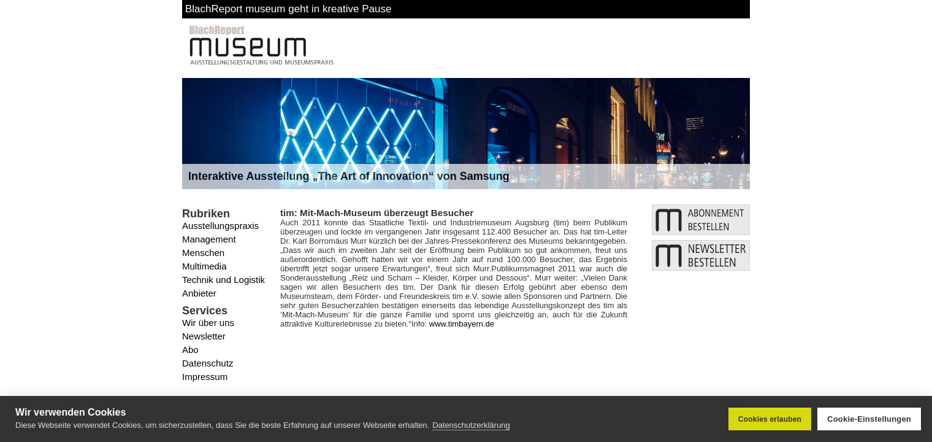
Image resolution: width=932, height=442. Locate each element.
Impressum (204, 376)
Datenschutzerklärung (471, 425)
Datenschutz (207, 363)
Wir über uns (208, 322)
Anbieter (199, 293)
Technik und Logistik (223, 279)
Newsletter (204, 336)
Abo (190, 349)
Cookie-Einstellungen (869, 419)
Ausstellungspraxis (220, 225)
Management (209, 239)
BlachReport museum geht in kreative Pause (288, 9)
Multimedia (204, 266)
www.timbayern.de (461, 323)
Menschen (203, 252)
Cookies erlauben (769, 419)
